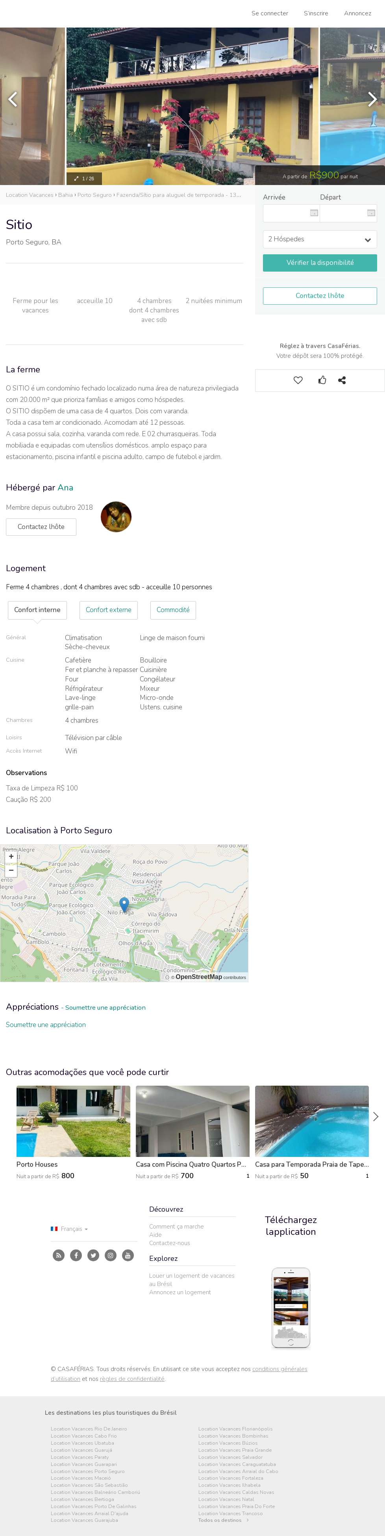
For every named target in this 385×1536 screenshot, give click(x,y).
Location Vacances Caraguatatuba (237, 1464)
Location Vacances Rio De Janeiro (89, 1429)
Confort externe (108, 609)
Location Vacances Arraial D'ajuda (89, 1513)
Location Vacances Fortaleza (230, 1478)
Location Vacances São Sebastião (89, 1485)
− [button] (11, 871)
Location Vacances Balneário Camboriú (95, 1492)
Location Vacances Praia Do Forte (236, 1506)
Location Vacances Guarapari (84, 1464)
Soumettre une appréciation (46, 1024)
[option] (192, 106)
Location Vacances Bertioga (82, 1499)
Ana (65, 488)
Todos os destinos (223, 1520)
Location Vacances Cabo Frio (84, 1436)
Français (69, 1229)
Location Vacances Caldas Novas (236, 1492)
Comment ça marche (176, 1227)
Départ (330, 197)
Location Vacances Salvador (230, 1457)
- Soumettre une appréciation (103, 1007)
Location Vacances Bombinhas (233, 1436)
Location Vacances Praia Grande (235, 1450)
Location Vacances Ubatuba (82, 1443)
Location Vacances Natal (226, 1499)
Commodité (173, 609)
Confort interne (37, 609)
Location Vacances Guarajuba (84, 1520)
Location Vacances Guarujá (81, 1450)
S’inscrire (316, 13)
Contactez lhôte (320, 295)
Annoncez (357, 13)
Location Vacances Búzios (228, 1443)
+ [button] (11, 857)
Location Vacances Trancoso (230, 1513)
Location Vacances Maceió (81, 1478)
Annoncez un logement (180, 1292)
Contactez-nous (169, 1243)
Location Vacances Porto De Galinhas (94, 1506)
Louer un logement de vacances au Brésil (192, 1280)
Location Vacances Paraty (80, 1457)
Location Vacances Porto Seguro (88, 1471)
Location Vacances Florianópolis (235, 1429)
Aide (155, 1235)
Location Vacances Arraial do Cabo (238, 1471)
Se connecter (270, 13)
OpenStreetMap (199, 976)
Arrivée (274, 197)
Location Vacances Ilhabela (229, 1485)
